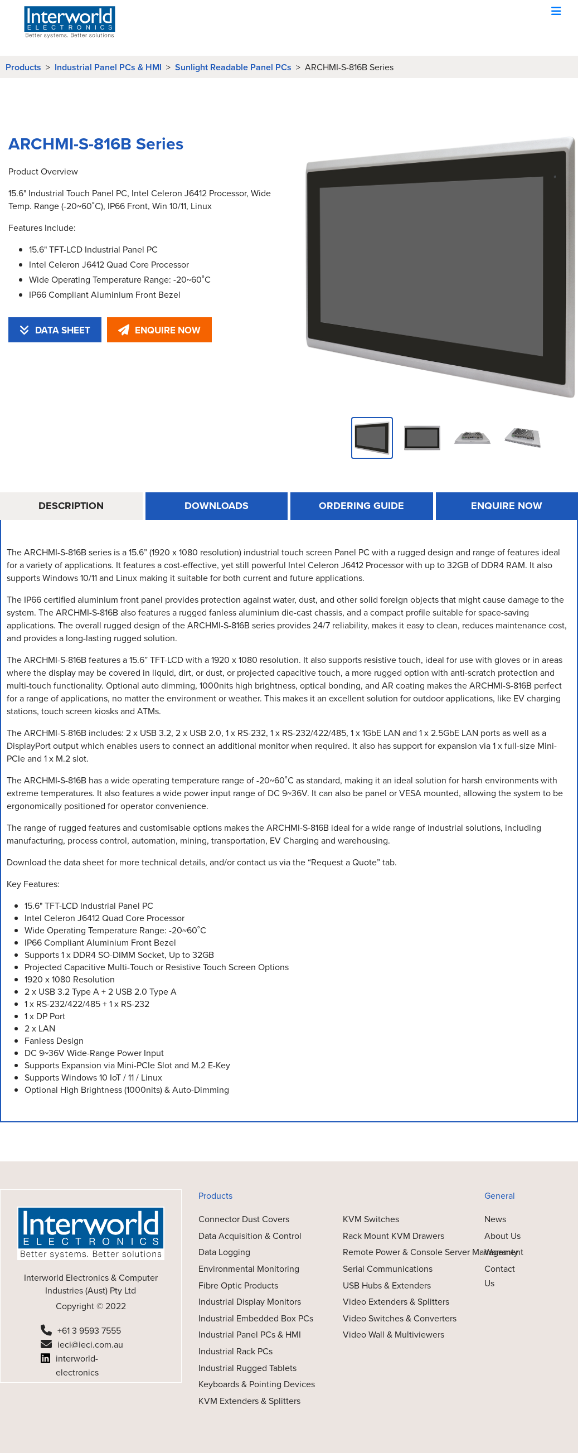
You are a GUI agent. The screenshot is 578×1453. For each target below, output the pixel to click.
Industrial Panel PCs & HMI (108, 67)
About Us (502, 1235)
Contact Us (499, 1275)
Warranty (501, 1252)
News (495, 1219)
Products (23, 67)
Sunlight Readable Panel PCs (233, 67)
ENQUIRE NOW (159, 330)
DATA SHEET (55, 330)
